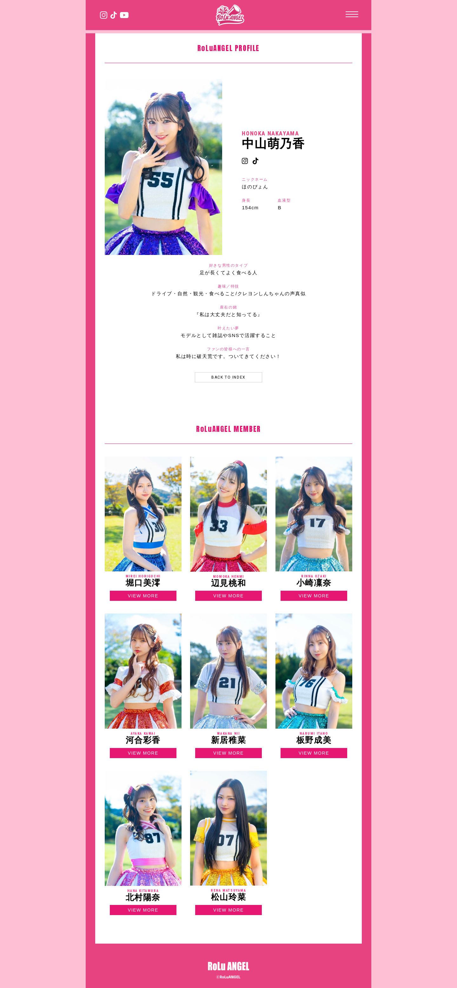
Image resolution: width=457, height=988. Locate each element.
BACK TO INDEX (228, 377)
